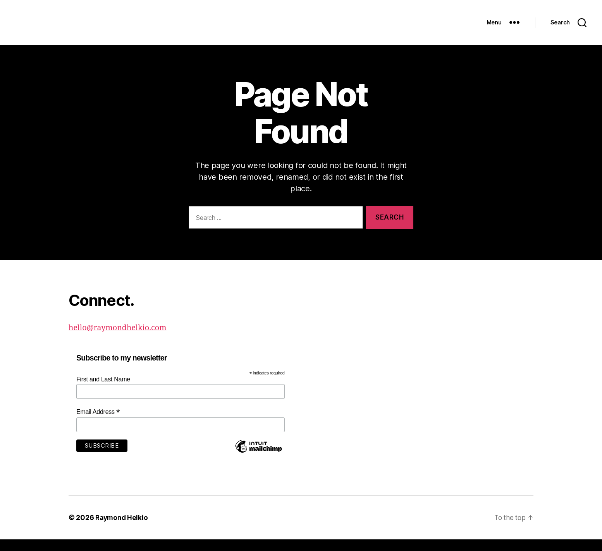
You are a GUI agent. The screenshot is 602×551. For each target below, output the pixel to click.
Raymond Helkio (122, 529)
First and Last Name (103, 391)
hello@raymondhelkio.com (121, 339)
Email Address (98, 423)
